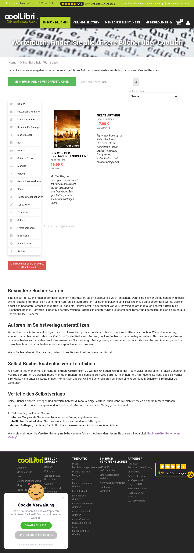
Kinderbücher (20, 135)
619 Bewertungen (176, 473)
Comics (48, 483)
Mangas (17, 166)
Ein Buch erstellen (137, 488)
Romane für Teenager (24, 127)
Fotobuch (49, 471)
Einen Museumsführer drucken (80, 531)
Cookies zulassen (36, 525)
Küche (16, 189)
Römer (16, 104)
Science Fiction (21, 158)
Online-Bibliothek (30, 62)
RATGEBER (135, 458)
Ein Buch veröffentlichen (113, 460)
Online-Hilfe (134, 471)
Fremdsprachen (21, 228)
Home (12, 62)
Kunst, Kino (19, 205)
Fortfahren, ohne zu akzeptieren (36, 544)
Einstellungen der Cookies (36, 535)
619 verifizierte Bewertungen (100, 4)
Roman (48, 466)
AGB (19, 476)
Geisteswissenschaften (24, 197)
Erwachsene (19, 243)
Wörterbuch (19, 212)
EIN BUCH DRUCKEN (51, 460)
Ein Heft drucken (81, 491)
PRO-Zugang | (155, 3)
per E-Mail (13, 3)
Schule (16, 220)
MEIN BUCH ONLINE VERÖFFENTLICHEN (41, 81)
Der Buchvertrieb (137, 500)
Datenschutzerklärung (29, 480)
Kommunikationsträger (112, 482)
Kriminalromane (21, 119)
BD (14, 143)
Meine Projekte (25, 489)
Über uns (22, 467)
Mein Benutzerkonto (177, 3)
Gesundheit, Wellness (24, 181)
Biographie (18, 236)
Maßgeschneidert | (134, 3)
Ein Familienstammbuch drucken (83, 483)
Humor (16, 150)
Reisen (16, 174)
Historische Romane (24, 112)
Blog (19, 485)
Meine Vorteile (24, 472)
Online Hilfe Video (137, 476)
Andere (16, 251)
